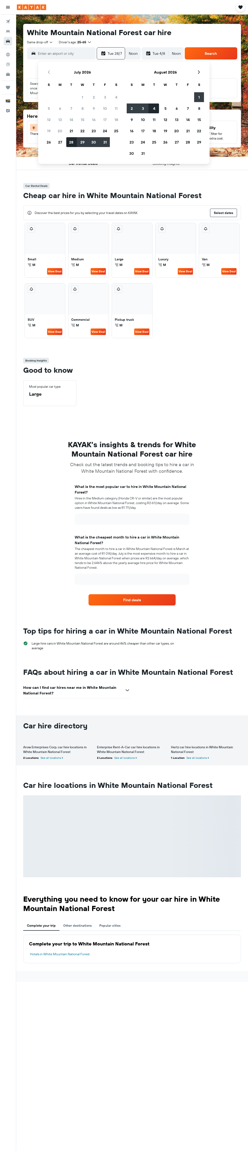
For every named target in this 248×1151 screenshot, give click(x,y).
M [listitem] (31, 265)
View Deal (54, 271)
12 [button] (49, 119)
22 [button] (82, 131)
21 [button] (71, 131)
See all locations (51, 758)
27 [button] (60, 142)
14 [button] (71, 119)
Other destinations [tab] (77, 925)
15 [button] (82, 119)
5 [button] (49, 108)
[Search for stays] (8, 31)
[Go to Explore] (8, 54)
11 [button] (116, 108)
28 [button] (71, 142)
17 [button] (105, 119)
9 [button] (94, 108)
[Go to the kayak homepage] (31, 7)
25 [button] (116, 131)
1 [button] (82, 97)
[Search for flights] (8, 21)
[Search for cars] (8, 41)
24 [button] (105, 131)
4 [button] (116, 97)
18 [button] (116, 119)
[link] (132, 599)
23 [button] (94, 131)
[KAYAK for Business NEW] (8, 74)
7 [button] (71, 108)
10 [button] (105, 108)
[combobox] (40, 42)
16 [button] (94, 119)
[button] (8, 7)
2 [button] (94, 97)
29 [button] (82, 142)
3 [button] (105, 97)
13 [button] (60, 119)
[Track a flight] (8, 64)
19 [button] (49, 131)
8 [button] (82, 108)
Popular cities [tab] (110, 925)
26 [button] (49, 142)
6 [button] (60, 108)
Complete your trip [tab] (41, 925)
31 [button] (105, 142)
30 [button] (93, 142)
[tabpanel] (132, 949)
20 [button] (60, 131)
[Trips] (8, 87)
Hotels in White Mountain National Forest (60, 954)
